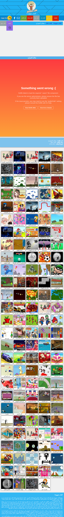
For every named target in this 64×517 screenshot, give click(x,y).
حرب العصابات (44, 174)
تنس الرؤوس (57, 388)
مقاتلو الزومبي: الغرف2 (7, 162)
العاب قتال (36, 18)
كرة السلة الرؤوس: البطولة (57, 401)
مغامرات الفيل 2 (19, 187)
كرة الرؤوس (7, 187)
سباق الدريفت (7, 363)
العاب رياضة (30, 18)
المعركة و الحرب (57, 225)
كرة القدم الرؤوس (19, 401)
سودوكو (32, 464)
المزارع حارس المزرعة (19, 288)
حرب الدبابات (57, 376)
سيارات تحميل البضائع (7, 351)
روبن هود (7, 338)
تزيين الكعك (32, 313)
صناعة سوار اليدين (19, 225)
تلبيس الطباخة (19, 199)
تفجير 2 (7, 414)
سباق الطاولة (19, 250)
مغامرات (55, 18)
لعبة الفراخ (19, 174)
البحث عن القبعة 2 (19, 376)
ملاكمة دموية (57, 212)
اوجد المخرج (57, 174)
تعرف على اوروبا (44, 199)
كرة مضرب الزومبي (57, 250)
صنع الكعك (57, 363)
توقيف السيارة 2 (19, 489)
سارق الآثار (19, 388)
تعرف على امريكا (32, 300)
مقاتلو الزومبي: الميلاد (7, 388)
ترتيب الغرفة (19, 325)
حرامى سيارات (7, 477)
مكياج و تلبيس (7, 225)
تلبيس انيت (57, 439)
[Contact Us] (18, 18)
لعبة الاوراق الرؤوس (7, 199)
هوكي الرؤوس (7, 300)
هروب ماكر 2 (44, 426)
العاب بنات (43, 18)
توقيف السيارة (44, 338)
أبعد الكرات (57, 288)
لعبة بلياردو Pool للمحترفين (19, 262)
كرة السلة (44, 300)
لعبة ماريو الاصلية (7, 464)
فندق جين (44, 225)
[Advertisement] (32, 40)
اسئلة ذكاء (44, 439)
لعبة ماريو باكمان (32, 225)
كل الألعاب (23, 18)
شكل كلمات (19, 464)
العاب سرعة (44, 262)
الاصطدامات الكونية (32, 451)
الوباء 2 (57, 300)
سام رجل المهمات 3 (57, 237)
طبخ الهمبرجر (32, 237)
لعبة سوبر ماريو (19, 237)
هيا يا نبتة (7, 325)
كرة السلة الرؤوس (7, 451)
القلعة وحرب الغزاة (32, 363)
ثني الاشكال (7, 439)
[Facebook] (14, 18)
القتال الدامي (44, 414)
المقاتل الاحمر (57, 199)
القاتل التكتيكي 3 (57, 262)
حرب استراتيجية (57, 351)
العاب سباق (55, 27)
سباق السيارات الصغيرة (44, 388)
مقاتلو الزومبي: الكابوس (44, 376)
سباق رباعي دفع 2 (32, 275)
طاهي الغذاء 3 (32, 388)
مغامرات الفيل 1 (32, 199)
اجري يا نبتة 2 (7, 288)
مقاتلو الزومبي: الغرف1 (32, 162)
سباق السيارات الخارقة (32, 338)
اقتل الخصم (19, 414)
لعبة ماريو (44, 275)
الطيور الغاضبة (57, 325)
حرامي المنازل (57, 275)
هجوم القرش (20, 451)
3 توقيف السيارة (57, 338)
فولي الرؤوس (7, 262)
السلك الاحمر (45, 212)
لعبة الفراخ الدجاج (20, 162)
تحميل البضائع (19, 363)
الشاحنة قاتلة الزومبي (57, 426)
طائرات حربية (32, 174)
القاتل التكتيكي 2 (32, 262)
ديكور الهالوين (19, 426)
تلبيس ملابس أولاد (19, 477)
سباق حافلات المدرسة (20, 313)
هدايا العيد (44, 363)
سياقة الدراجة (32, 414)
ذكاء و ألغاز (49, 18)
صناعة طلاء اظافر (44, 477)
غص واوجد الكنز (44, 351)
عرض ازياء (44, 250)
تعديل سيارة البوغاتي (44, 237)
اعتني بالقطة (19, 212)
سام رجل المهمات (44, 288)
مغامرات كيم (44, 489)
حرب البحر (57, 464)
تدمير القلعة (32, 187)
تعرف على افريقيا (32, 426)
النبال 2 (7, 426)
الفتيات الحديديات (19, 338)
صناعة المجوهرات (32, 401)
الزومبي (32, 288)
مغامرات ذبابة (44, 464)
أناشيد (3, 34)
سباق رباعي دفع (32, 376)
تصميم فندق (32, 477)
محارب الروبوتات (7, 174)
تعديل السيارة (19, 351)
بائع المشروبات (57, 187)
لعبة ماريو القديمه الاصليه (44, 325)
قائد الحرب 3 (44, 162)
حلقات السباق (57, 414)
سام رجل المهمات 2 (32, 250)
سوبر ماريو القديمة (57, 477)
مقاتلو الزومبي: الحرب (57, 162)
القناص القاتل (7, 489)
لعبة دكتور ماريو (19, 439)
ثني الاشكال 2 (57, 313)
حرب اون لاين (7, 376)
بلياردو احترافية (7, 401)
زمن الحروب (7, 313)
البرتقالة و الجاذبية (45, 187)
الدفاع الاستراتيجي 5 (31, 325)
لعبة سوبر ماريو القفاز (7, 275)
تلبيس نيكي (32, 351)
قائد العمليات (44, 451)
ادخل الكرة (19, 275)
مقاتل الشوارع (7, 250)
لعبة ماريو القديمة (57, 451)
